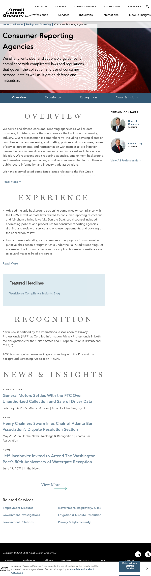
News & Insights (140, 15)
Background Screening (38, 24)
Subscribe (134, 7)
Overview (19, 97)
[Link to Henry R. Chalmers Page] (118, 124)
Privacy (66, 560)
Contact (8, 560)
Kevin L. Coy (135, 143)
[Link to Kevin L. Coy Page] (118, 145)
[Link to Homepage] (17, 12)
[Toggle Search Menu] (147, 6)
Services (63, 15)
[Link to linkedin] (138, 554)
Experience (53, 97)
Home (6, 24)
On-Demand (112, 7)
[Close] (147, 569)
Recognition (88, 97)
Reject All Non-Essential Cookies (129, 567)
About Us (41, 7)
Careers (61, 7)
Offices (48, 560)
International (111, 15)
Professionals (39, 15)
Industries (86, 15)
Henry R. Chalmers (133, 122)
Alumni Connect (85, 7)
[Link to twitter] (148, 554)
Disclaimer (28, 560)
